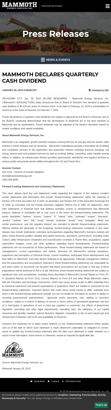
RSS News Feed (73, 381)
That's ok (101, 405)
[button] (107, 6)
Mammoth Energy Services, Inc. (87, 391)
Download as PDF (98, 90)
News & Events (55, 59)
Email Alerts (39, 381)
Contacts (55, 381)
